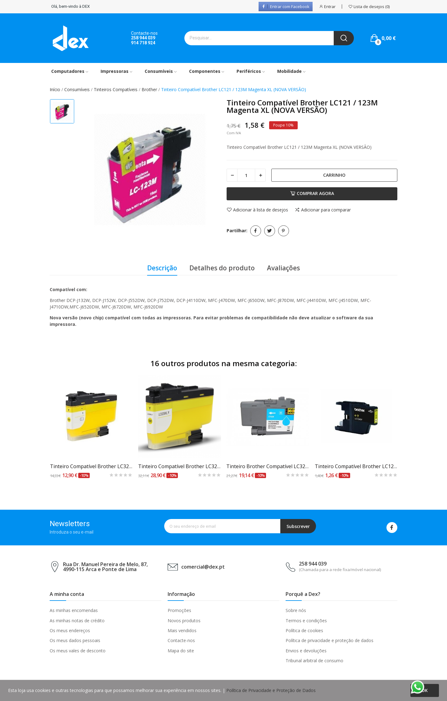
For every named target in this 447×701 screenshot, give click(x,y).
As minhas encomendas (74, 610)
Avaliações (283, 268)
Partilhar (255, 230)
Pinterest (283, 230)
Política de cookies (304, 630)
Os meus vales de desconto (78, 651)
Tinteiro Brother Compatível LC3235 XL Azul (267, 466)
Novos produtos (184, 620)
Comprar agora (312, 193)
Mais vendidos (182, 630)
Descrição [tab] (162, 268)
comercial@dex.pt (203, 566)
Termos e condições (306, 620)
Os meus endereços (70, 630)
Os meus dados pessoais (75, 640)
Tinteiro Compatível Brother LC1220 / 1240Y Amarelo (356, 466)
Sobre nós (296, 610)
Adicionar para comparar (323, 210)
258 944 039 (143, 38)
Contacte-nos (181, 640)
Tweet (269, 230)
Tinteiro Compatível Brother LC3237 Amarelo (91, 466)
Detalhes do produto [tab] (222, 268)
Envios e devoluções (306, 651)
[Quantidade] (246, 175)
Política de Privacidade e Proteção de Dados (271, 690)
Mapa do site (181, 651)
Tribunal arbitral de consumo (314, 660)
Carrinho (334, 175)
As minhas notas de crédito (77, 620)
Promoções (179, 610)
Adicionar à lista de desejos (257, 210)
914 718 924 (143, 43)
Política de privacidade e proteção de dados (329, 640)
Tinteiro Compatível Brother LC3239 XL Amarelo (179, 466)
